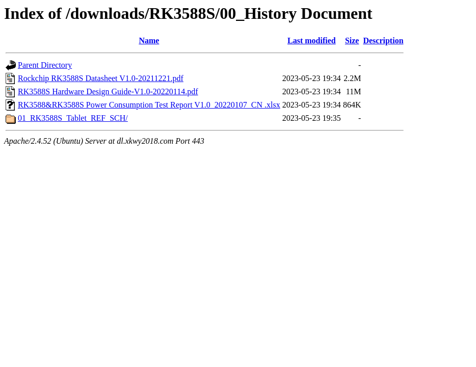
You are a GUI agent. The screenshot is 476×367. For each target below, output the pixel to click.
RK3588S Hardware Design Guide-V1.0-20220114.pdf (108, 91)
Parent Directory (45, 65)
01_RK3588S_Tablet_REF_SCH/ (73, 118)
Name (149, 40)
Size (352, 40)
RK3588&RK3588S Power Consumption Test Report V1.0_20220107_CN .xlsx (149, 104)
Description (383, 40)
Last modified (311, 40)
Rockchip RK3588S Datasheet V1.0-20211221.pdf (100, 78)
